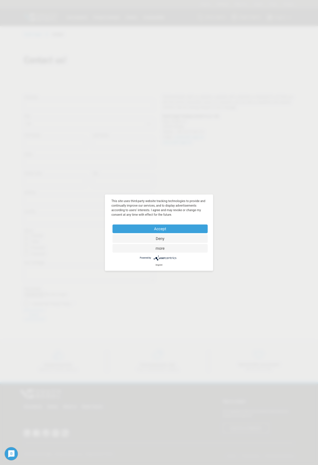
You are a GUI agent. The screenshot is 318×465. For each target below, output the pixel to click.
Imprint (159, 265)
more (160, 248)
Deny (160, 238)
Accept (160, 228)
